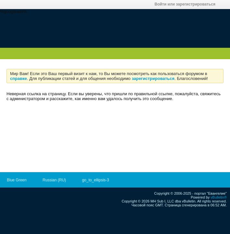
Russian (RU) (56, 180)
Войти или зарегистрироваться (187, 4)
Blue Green (19, 180)
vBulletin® (219, 197)
